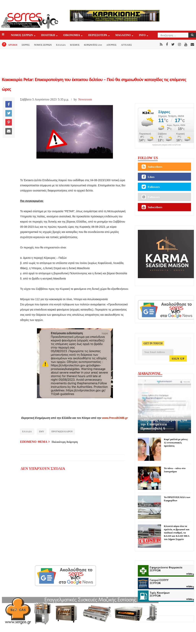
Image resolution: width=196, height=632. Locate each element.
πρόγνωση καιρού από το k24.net (166, 145)
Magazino (123, 35)
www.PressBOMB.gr (115, 417)
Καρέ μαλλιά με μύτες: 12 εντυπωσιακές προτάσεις (176, 442)
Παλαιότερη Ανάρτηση (65, 442)
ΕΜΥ (41, 431)
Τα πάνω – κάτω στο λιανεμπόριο (174, 470)
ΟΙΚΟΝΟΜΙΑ (72, 35)
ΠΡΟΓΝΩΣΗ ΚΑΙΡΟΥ (62, 431)
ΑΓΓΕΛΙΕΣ (126, 45)
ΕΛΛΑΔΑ (61, 45)
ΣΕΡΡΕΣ (26, 45)
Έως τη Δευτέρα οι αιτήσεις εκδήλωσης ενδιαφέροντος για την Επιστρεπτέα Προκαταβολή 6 (163, 422)
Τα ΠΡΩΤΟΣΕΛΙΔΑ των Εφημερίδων (177, 499)
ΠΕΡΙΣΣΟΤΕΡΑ (98, 35)
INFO (142, 35)
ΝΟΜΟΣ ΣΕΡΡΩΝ (22, 35)
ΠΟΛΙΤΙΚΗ (48, 35)
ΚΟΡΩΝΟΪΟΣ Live (93, 45)
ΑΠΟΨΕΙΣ (111, 45)
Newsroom (85, 99)
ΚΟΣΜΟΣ (75, 45)
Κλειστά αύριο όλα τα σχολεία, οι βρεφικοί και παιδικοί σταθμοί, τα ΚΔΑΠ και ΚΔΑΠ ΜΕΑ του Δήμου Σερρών (176, 533)
